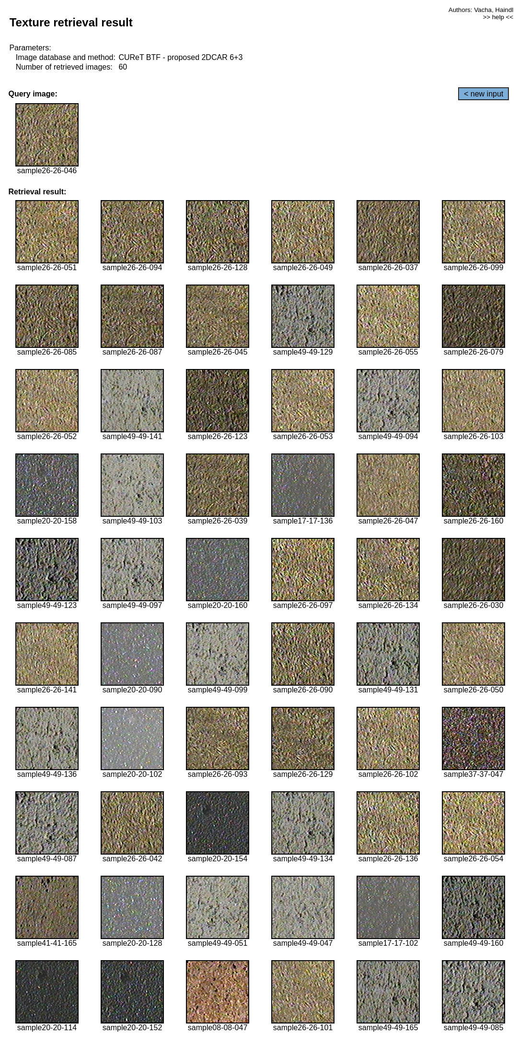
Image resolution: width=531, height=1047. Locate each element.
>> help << (498, 17)
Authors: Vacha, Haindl (481, 9)
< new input (483, 94)
